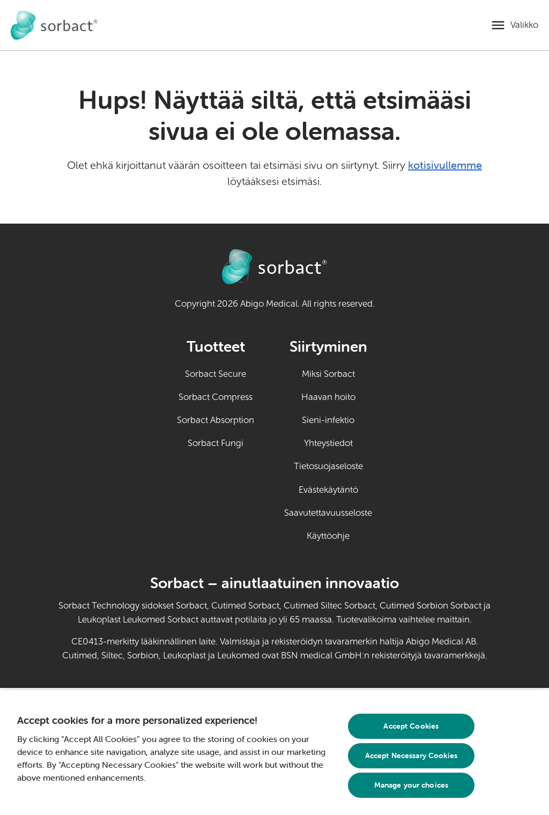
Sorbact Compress (216, 397)
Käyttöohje (339, 535)
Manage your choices (411, 785)
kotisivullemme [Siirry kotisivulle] (445, 165)
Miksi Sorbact (328, 374)
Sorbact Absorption (215, 420)
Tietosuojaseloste (328, 466)
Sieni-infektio (328, 420)
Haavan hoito (328, 397)
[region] (274, 752)
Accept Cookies (411, 726)
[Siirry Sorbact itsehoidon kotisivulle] (54, 25)
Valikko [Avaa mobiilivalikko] (524, 25)
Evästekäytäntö (328, 490)
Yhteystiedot (328, 443)
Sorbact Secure (215, 374)
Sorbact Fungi (215, 443)
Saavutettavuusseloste (328, 513)
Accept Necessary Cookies (411, 755)
